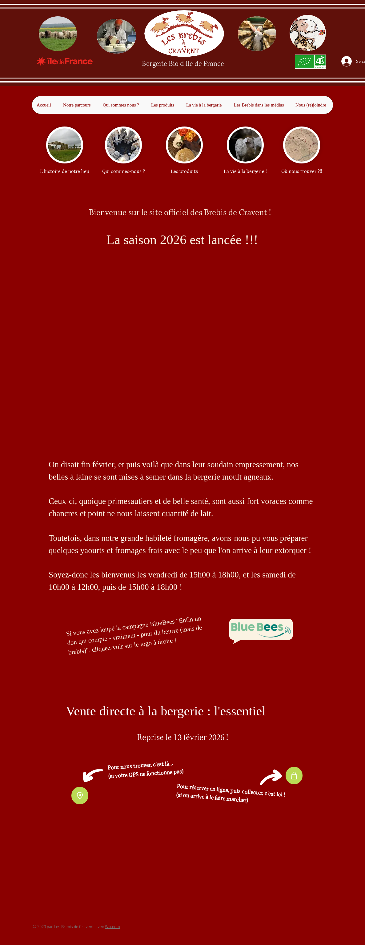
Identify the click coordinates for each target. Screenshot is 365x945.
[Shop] (294, 775)
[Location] (79, 795)
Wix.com (112, 927)
